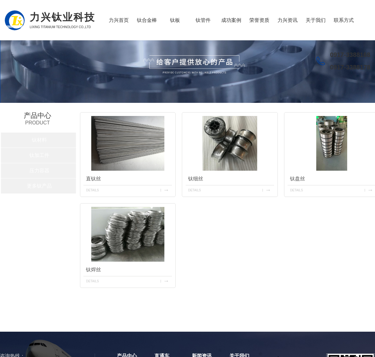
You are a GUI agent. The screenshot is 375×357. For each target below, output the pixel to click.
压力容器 (39, 170)
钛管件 (203, 20)
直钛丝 (93, 178)
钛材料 (39, 140)
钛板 (175, 20)
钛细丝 (195, 178)
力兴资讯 (288, 20)
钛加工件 (39, 155)
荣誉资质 (259, 20)
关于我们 (316, 20)
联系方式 (344, 20)
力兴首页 (119, 20)
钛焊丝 (93, 269)
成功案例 (231, 20)
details (92, 190)
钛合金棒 (147, 20)
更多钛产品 (39, 186)
